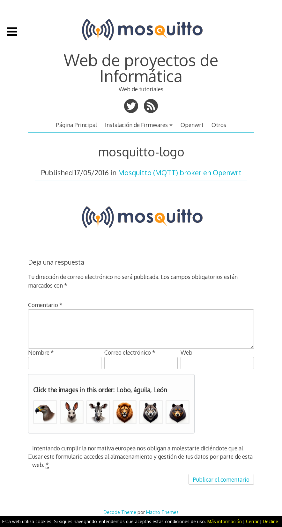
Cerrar (252, 521)
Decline (270, 521)
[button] (45, 412)
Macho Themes (162, 512)
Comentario (45, 304)
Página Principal (76, 124)
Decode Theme (120, 512)
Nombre (41, 352)
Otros (218, 124)
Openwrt (192, 124)
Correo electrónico (129, 352)
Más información (224, 521)
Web (186, 352)
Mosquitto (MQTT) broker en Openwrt (179, 172)
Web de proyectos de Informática (141, 67)
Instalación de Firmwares (136, 124)
